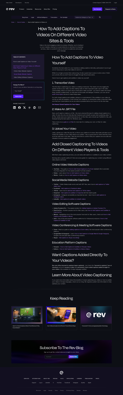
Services (26, 378)
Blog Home (25, 17)
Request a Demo (110, 9)
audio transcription (57, 94)
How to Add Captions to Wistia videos (76, 175)
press (97, 378)
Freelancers (89, 378)
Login (115, 2)
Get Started (97, 9)
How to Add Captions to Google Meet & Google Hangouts (92, 233)
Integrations (36, 378)
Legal (32, 17)
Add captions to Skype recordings (69, 237)
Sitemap (78, 390)
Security (27, 2)
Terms (56, 390)
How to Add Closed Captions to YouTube (81, 169)
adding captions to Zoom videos (79, 229)
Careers (79, 378)
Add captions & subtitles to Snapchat (72, 193)
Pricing (55, 378)
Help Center (9, 2)
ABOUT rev (47, 378)
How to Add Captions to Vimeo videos (78, 173)
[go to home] (61, 372)
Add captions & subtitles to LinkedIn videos (73, 199)
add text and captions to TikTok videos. (79, 190)
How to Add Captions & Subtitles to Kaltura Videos (75, 249)
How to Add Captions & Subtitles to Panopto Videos (75, 247)
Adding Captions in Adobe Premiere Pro (94, 208)
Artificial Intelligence (42, 17)
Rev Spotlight (63, 17)
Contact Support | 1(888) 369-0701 (102, 2)
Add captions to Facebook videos (71, 188)
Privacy (62, 390)
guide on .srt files (68, 122)
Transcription (54, 17)
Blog (62, 378)
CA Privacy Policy (70, 390)
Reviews (85, 390)
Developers (19, 2)
